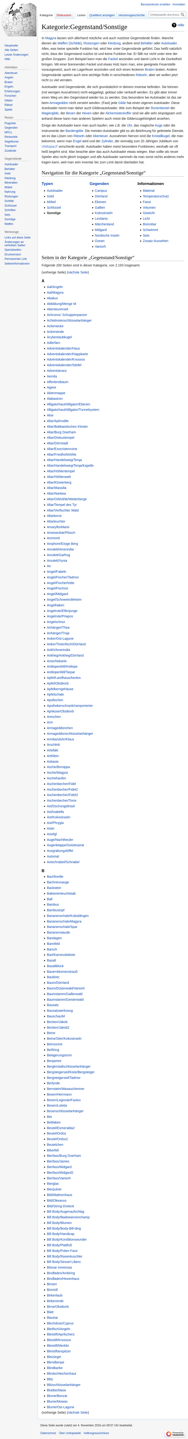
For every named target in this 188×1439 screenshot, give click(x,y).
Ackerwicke (55, 326)
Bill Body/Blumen (59, 1223)
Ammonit (53, 538)
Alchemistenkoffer (119, 113)
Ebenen (100, 202)
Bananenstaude (58, 932)
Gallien (100, 207)
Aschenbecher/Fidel (61, 784)
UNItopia (48, 146)
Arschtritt (53, 744)
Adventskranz (57, 371)
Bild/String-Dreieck (60, 1206)
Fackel (113, 59)
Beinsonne (54, 1044)
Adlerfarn (53, 343)
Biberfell (53, 1150)
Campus (101, 190)
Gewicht (149, 213)
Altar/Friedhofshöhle (61, 454)
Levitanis (101, 218)
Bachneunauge (58, 882)
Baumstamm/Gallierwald (64, 994)
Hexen (86, 113)
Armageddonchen (60, 728)
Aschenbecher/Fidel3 (62, 795)
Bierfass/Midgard (59, 1167)
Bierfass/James (58, 1161)
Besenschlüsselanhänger (65, 1111)
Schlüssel (54, 207)
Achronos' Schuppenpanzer (67, 315)
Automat (53, 856)
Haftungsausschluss (96, 1433)
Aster (51, 828)
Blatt (50, 1312)
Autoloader (169, 43)
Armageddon (58, 103)
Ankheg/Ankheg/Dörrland (65, 655)
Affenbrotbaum (57, 382)
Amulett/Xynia (57, 560)
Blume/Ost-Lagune (60, 1407)
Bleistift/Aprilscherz (60, 1334)
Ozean (100, 241)
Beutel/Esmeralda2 (60, 1128)
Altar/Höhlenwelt (59, 477)
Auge (159, 125)
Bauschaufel (56, 1016)
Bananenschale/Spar (62, 927)
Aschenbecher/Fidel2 (62, 789)
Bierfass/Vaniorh (59, 1178)
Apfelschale (55, 694)
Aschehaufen (56, 778)
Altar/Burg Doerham (61, 432)
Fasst (147, 202)
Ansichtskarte (57, 661)
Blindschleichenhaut (61, 1373)
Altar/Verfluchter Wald (62, 510)
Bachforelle (55, 876)
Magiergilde (50, 113)
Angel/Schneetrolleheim (64, 599)
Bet (49, 1117)
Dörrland (101, 196)
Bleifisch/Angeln (58, 1329)
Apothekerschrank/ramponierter (70, 706)
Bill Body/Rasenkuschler (64, 1256)
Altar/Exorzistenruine (62, 449)
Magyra (50, 38)
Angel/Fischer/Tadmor (63, 577)
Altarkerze (54, 516)
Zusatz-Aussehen (155, 241)
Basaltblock (55, 966)
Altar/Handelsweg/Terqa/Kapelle (70, 465)
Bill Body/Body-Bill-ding (64, 1228)
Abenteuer (100, 136)
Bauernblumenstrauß (62, 971)
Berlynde (53, 1083)
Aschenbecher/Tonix (61, 800)
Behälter (147, 43)
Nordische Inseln (107, 235)
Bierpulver (54, 1189)
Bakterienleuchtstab (61, 893)
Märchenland (104, 224)
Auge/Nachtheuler (60, 840)
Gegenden (99, 183)
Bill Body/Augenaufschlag (65, 1211)
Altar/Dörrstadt (57, 443)
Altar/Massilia (56, 488)
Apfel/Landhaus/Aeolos (64, 678)
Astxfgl (52, 834)
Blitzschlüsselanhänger (63, 1385)
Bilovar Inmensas (59, 1267)
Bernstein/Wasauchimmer (65, 1089)
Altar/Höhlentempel (61, 471)
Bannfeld (53, 944)
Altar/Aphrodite (58, 421)
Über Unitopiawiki (70, 1433)
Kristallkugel (160, 136)
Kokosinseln (104, 213)
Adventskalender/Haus (63, 348)
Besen (70, 113)
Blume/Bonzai (57, 1396)
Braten (150, 69)
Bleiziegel (54, 1357)
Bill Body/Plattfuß (59, 1245)
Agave (51, 387)
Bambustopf (55, 910)
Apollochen (55, 700)
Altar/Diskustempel (60, 437)
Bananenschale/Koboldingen (68, 916)
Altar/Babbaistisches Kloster (67, 426)
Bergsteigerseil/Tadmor (63, 1078)
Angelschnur (56, 622)
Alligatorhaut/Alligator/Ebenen (68, 404)
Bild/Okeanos (56, 1200)
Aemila (52, 376)
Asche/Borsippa (58, 767)
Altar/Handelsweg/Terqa (64, 460)
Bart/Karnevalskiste (61, 955)
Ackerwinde (55, 332)
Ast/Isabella (55, 812)
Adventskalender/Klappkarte (67, 354)
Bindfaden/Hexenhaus (63, 1279)
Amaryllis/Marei (58, 527)
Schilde (75, 43)
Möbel (51, 202)
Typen (47, 183)
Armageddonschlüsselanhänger (70, 733)
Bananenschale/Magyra (64, 921)
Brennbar (150, 224)
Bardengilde (74, 131)
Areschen (54, 717)
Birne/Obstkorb (58, 1306)
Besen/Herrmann (59, 1094)
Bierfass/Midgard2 (60, 1172)
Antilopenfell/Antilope (62, 666)
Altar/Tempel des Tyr (62, 505)
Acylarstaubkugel (59, 337)
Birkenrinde (55, 1301)
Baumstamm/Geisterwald (65, 999)
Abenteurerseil (57, 309)
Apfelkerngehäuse (60, 689)
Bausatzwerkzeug (60, 1010)
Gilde (122, 103)
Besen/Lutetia (57, 1105)
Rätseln (141, 75)
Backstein (54, 888)
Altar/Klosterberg (59, 482)
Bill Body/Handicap (60, 1234)
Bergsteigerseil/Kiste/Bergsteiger (70, 1072)
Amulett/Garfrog (58, 555)
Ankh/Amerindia (58, 650)
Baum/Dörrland (58, 983)
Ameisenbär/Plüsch (61, 533)
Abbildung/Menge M (61, 304)
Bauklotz (53, 977)
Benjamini (54, 1061)
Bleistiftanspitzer (59, 1351)
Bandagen (54, 938)
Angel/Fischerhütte (60, 583)
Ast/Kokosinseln (58, 817)
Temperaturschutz (156, 196)
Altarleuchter (56, 521)
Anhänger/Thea (58, 627)
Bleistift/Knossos (59, 1340)
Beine (51, 1033)
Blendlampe (55, 1362)
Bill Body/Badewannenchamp (68, 1217)
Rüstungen (91, 43)
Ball (49, 899)
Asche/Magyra (57, 772)
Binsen (52, 1284)
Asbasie (53, 761)
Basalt (51, 960)
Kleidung (114, 43)
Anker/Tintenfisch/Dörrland (66, 644)
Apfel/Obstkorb (58, 683)
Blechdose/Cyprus (60, 1323)
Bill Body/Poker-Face (62, 1251)
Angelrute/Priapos (60, 616)
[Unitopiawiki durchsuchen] (167, 14)
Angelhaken (55, 605)
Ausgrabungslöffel (60, 851)
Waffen (63, 43)
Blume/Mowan (57, 1401)
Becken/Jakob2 (58, 1027)
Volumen (149, 207)
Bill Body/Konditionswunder (67, 1239)
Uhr (129, 125)
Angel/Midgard (57, 594)
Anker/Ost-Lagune (60, 638)
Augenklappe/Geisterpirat (65, 845)
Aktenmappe (56, 393)
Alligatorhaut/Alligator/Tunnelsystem (73, 410)
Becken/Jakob (57, 1022)
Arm (50, 722)
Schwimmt (150, 230)
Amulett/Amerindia (60, 549)
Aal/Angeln (55, 287)
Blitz (50, 1379)
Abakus (52, 298)
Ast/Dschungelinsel (61, 806)
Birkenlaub (54, 1295)
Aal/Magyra (55, 292)
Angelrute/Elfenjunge (62, 611)
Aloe (50, 415)
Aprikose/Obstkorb (60, 711)
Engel (77, 141)
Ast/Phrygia (55, 823)
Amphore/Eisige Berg (62, 544)
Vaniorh (100, 246)
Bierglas (53, 1183)
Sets (146, 235)
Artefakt (52, 750)
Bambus (53, 904)
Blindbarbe (55, 1368)
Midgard (101, 230)
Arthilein (53, 756)
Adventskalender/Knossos (66, 359)
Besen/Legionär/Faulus (64, 1100)
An (49, 566)
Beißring (53, 1050)
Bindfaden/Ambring (61, 1273)
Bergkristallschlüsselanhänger (68, 1066)
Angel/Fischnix (57, 588)
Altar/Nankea (56, 493)
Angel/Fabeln (56, 571)
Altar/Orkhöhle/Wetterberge (67, 499)
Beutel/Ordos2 (57, 1139)
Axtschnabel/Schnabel (63, 862)
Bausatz (53, 1005)
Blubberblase (56, 1390)
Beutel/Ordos (56, 1133)
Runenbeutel (160, 108)
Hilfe (181, 25)
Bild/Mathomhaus (59, 1195)
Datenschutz (48, 1433)
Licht (146, 218)
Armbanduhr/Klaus (60, 739)
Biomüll (52, 1290)
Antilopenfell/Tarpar (61, 672)
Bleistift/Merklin (58, 1345)
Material (149, 190)
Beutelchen (55, 1145)
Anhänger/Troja (58, 633)
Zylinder (107, 141)
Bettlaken (53, 1122)
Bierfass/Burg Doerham (64, 1156)
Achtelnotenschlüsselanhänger (69, 320)
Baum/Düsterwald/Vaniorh (66, 988)
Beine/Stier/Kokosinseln (64, 1038)
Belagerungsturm (59, 1055)
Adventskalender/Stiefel (64, 365)
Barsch (52, 949)
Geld (50, 196)
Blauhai (52, 1318)
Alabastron (55, 398)
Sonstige (54, 213)
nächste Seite (78, 272)
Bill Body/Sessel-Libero (64, 1262)
